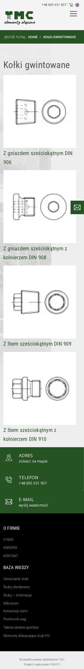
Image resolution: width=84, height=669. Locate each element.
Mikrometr (11, 603)
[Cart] (71, 5)
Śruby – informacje (17, 595)
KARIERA (10, 548)
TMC (61, 659)
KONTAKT (10, 556)
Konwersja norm (15, 611)
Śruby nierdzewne (16, 587)
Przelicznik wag (14, 619)
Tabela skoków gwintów (21, 627)
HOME (33, 37)
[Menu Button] (73, 14)
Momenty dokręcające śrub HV (26, 636)
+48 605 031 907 (54, 4)
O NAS (8, 540)
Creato (55, 664)
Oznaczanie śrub (15, 579)
